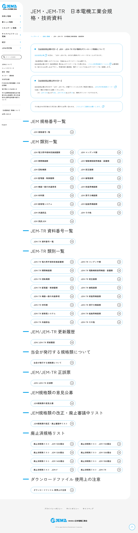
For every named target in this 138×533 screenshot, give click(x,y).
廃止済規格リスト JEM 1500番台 (96, 461)
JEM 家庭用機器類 (89, 186)
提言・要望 (5, 72)
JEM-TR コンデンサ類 (91, 261)
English (4, 125)
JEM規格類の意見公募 (44, 403)
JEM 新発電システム (43, 204)
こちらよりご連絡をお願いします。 (88, 106)
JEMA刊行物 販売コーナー (106, 87)
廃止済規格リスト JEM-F (46, 469)
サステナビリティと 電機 (10, 35)
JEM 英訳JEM (40, 221)
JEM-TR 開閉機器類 (43, 270)
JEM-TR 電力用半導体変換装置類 (49, 261)
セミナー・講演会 (8, 76)
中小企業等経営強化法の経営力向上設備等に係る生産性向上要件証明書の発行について (11, 96)
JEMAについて (7, 64)
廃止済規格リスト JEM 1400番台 (49, 461)
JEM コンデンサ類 (89, 152)
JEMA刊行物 (7, 48)
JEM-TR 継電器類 (89, 287)
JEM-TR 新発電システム (45, 313)
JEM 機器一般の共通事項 (45, 186)
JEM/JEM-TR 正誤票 (43, 383)
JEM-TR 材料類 (41, 304)
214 (72, 92)
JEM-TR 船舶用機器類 (91, 313)
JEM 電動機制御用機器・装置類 (95, 161)
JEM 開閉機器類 (41, 161)
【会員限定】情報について (11, 110)
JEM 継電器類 (87, 178)
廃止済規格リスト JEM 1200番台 (49, 452)
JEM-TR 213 (61, 92)
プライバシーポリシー (53, 508)
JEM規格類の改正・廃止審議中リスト (50, 423)
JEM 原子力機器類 (89, 195)
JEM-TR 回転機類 (42, 279)
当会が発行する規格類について (48, 362)
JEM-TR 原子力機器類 (91, 304)
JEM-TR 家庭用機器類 (91, 296)
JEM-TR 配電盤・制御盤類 (46, 287)
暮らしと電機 (7, 22)
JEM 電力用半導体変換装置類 (47, 152)
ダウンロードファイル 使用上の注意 (50, 490)
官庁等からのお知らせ (9, 89)
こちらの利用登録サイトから (99, 64)
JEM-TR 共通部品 (42, 322)
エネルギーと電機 (9, 28)
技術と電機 (6, 16)
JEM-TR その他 (88, 322)
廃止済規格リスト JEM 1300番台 (96, 452)
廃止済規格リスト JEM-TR (93, 469)
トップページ (35, 36)
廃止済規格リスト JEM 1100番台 (96, 443)
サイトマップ (88, 508)
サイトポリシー (72, 508)
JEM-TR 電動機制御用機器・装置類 (97, 270)
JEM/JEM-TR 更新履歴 (44, 342)
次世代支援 (5, 79)
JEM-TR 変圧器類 (89, 279)
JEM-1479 (44, 92)
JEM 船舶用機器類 (89, 204)
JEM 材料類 (39, 195)
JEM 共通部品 (40, 212)
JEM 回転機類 (40, 169)
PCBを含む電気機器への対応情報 (11, 84)
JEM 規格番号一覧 (42, 132)
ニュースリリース (8, 68)
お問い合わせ (6, 114)
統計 (4, 42)
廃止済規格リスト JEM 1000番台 (49, 443)
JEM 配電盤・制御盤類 (44, 178)
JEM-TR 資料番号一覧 (44, 241)
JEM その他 (86, 212)
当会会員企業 (39, 55)
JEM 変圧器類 (87, 169)
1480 (54, 92)
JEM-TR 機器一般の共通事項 (47, 296)
